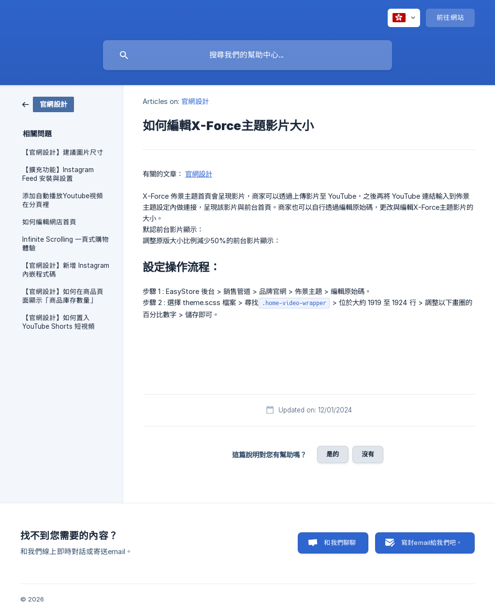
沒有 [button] (368, 454)
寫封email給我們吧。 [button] (431, 542)
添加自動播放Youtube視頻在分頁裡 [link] (62, 200)
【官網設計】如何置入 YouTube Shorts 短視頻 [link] (58, 322)
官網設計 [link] (194, 101)
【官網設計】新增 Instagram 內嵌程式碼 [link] (65, 270)
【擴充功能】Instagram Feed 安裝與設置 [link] (58, 174)
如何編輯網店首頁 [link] (49, 222)
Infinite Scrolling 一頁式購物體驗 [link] (65, 243)
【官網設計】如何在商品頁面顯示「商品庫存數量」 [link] (62, 296)
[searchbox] (247, 55)
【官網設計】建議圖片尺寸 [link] (62, 152)
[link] (48, 103)
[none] (404, 18)
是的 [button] (332, 454)
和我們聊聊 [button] (340, 542)
